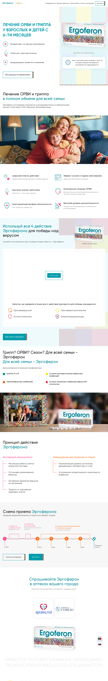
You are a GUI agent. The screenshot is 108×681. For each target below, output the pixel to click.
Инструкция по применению (17, 75)
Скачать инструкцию (87, 3)
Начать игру (54, 269)
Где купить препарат (14, 331)
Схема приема (74, 3)
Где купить (100, 3)
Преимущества (51, 3)
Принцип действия (63, 3)
